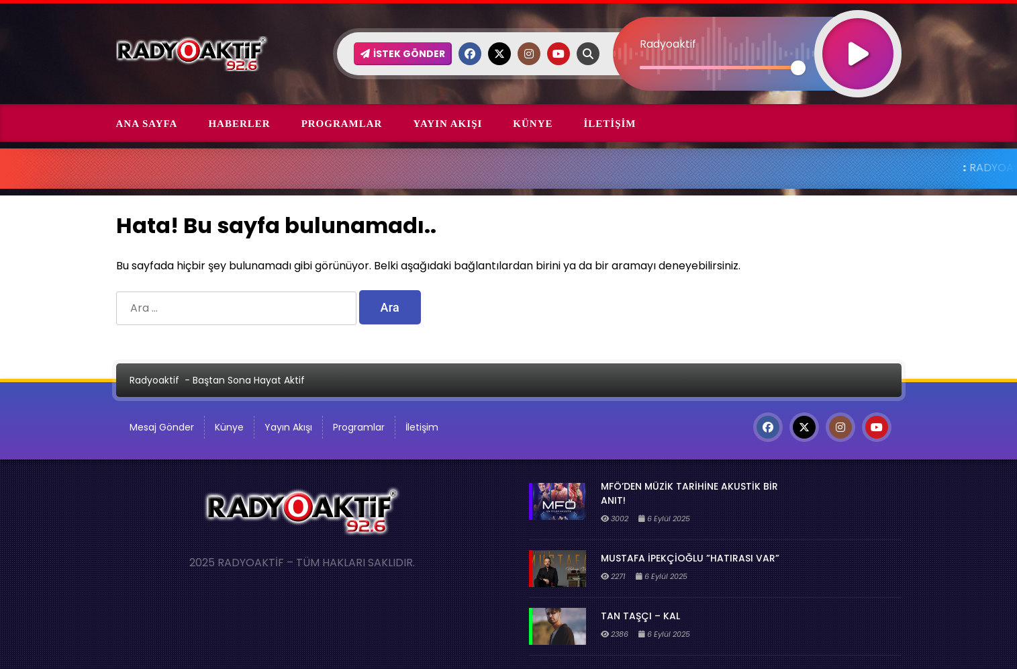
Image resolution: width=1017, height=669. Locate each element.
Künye (532, 123)
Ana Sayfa (147, 123)
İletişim (609, 123)
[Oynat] (857, 36)
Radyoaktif (154, 380)
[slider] (719, 67)
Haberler (239, 123)
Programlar (342, 123)
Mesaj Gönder (162, 427)
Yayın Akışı (447, 123)
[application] (757, 30)
